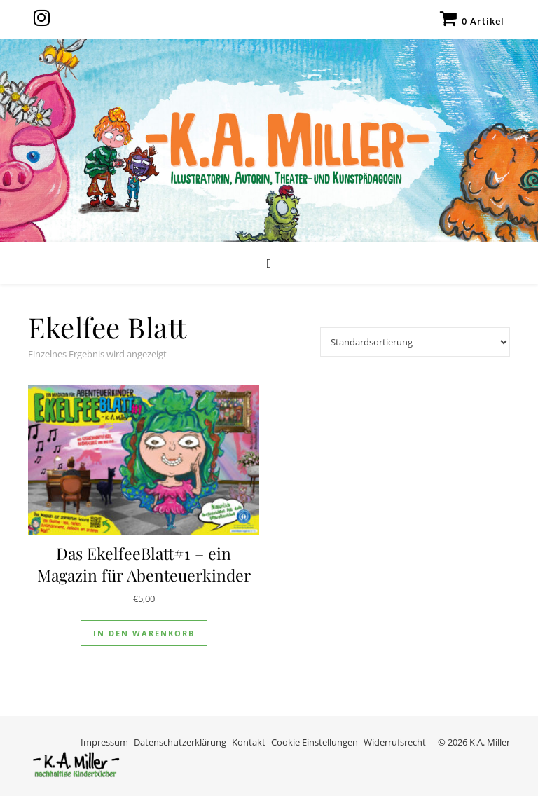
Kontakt (248, 742)
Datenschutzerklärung (180, 742)
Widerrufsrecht (395, 742)
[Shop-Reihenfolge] (415, 342)
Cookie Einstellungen (314, 742)
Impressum (104, 742)
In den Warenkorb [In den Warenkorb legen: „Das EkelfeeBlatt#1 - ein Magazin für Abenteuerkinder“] (144, 633)
